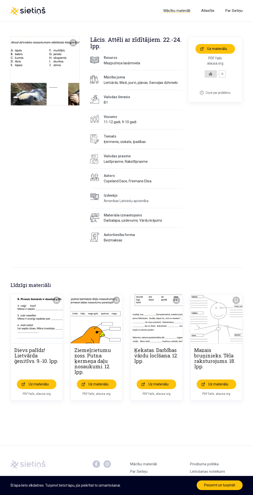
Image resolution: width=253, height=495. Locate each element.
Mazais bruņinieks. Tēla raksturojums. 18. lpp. (214, 358)
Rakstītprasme (136, 162)
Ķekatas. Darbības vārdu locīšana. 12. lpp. (156, 355)
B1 (106, 102)
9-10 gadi (129, 122)
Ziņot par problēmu (218, 92)
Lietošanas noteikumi (207, 471)
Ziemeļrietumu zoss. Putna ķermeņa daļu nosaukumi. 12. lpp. (92, 361)
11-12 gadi (112, 122)
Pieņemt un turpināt (219, 485)
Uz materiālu (217, 49)
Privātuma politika (204, 464)
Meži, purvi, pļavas (134, 83)
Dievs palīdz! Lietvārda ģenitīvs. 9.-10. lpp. (36, 355)
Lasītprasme (113, 162)
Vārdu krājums (150, 220)
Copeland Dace (115, 181)
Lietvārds (111, 83)
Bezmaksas (113, 240)
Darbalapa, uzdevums (121, 220)
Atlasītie (207, 10)
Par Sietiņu (234, 10)
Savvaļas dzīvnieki (163, 83)
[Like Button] (211, 74)
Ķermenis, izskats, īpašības (125, 142)
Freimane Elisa (140, 181)
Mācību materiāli (177, 10)
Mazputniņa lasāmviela (122, 63)
